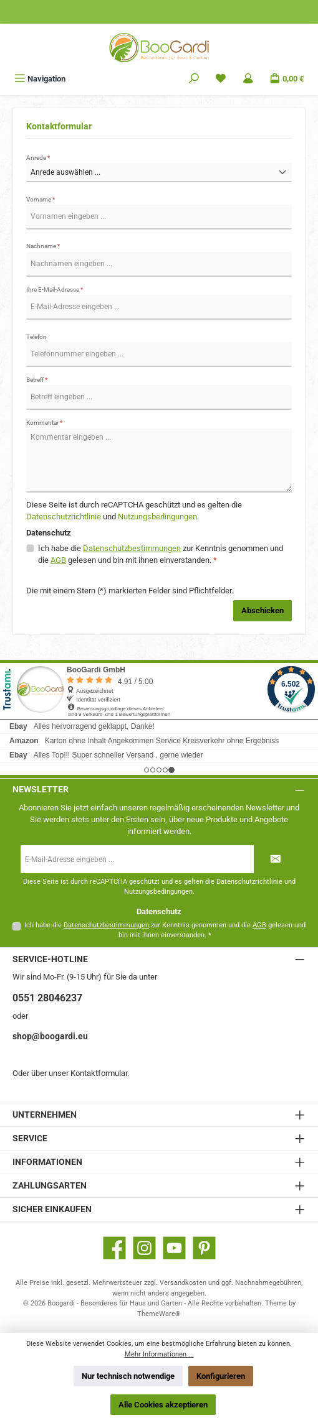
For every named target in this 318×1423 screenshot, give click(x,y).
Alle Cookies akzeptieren (163, 1404)
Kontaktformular (98, 1073)
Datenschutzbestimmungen (132, 548)
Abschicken (262, 610)
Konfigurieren (220, 1376)
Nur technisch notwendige (128, 1376)
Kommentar (44, 422)
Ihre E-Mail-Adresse (54, 289)
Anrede (38, 157)
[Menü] (40, 78)
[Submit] (275, 859)
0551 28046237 (47, 998)
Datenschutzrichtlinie (63, 516)
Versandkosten (183, 1283)
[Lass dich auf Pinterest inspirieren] (204, 1248)
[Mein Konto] (248, 78)
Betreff (36, 379)
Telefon (36, 336)
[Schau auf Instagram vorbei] (144, 1248)
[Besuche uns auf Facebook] (114, 1248)
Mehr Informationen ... (159, 1354)
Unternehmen (44, 1115)
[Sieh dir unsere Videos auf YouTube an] (174, 1248)
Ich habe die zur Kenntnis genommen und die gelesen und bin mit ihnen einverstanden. (160, 554)
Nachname (43, 246)
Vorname (40, 199)
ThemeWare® (159, 1314)
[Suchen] (194, 78)
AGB (58, 560)
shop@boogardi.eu (50, 1036)
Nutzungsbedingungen (157, 516)
